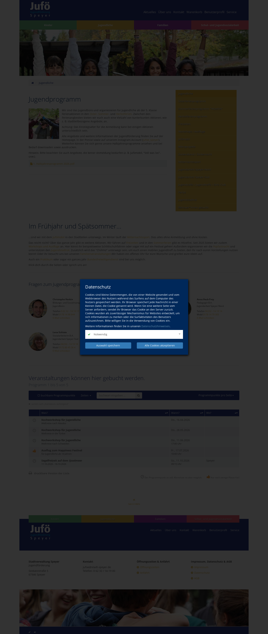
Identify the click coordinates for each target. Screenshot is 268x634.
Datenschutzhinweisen (155, 326)
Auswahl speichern (108, 345)
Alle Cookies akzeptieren (160, 345)
